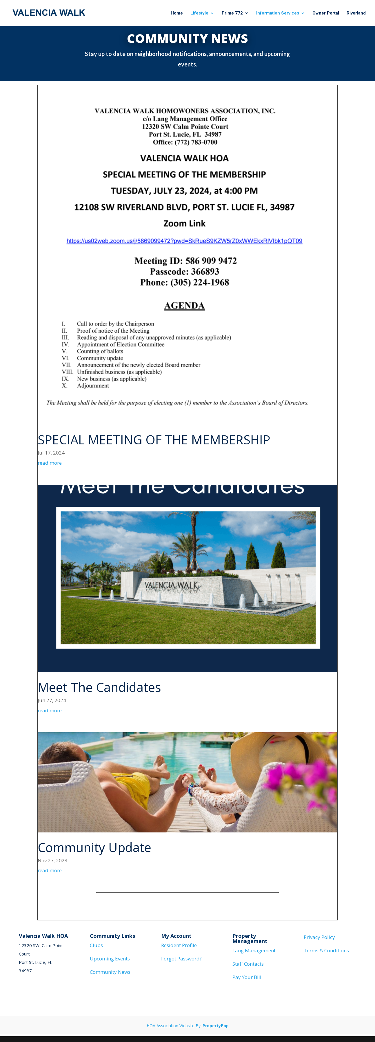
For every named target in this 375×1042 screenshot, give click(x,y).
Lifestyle (199, 13)
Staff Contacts (248, 963)
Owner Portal (325, 13)
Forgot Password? (181, 958)
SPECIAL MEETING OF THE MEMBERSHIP (154, 439)
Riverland (356, 13)
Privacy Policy (319, 937)
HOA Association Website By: (188, 1025)
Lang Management (254, 950)
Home (177, 13)
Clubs (96, 945)
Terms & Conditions (326, 950)
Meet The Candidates (99, 687)
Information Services (277, 13)
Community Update (94, 847)
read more (50, 462)
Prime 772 (232, 13)
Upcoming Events (110, 958)
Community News (110, 972)
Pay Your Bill (246, 977)
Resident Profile (179, 945)
